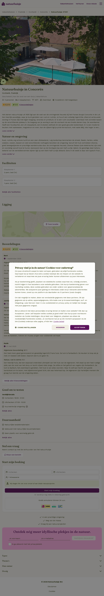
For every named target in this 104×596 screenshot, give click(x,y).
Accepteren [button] (79, 327)
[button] (25, 327)
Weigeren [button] (60, 327)
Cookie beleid (58, 321)
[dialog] (52, 298)
